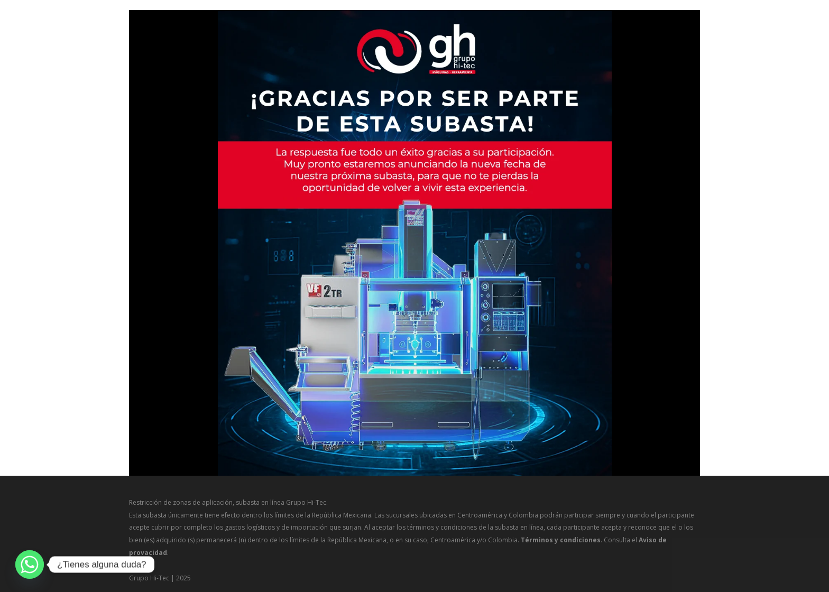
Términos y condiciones (561, 539)
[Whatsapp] (29, 564)
